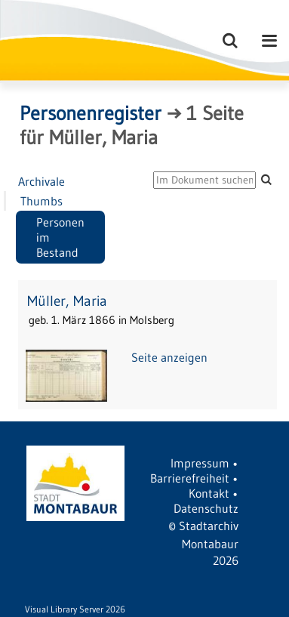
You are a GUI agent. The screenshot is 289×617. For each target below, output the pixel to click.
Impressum (200, 462)
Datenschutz (206, 508)
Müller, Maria (67, 301)
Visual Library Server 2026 (75, 609)
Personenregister (90, 113)
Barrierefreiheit (189, 478)
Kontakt (209, 493)
